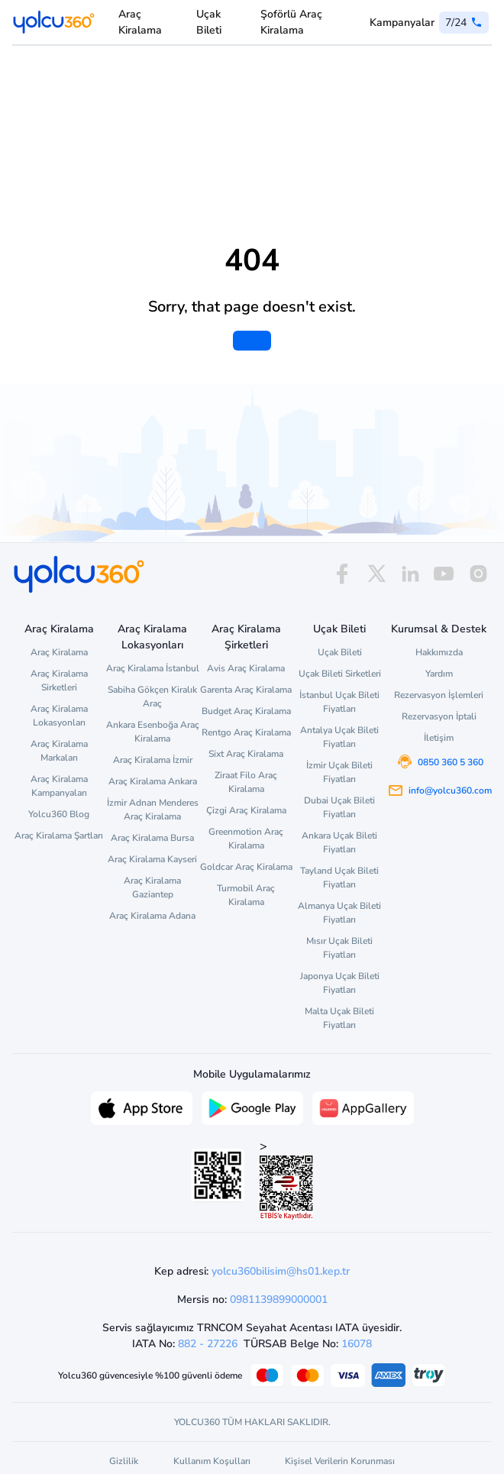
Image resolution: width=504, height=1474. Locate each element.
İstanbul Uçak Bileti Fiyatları (339, 702)
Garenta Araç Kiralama (246, 690)
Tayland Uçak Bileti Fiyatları (339, 878)
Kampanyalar (402, 22)
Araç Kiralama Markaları (59, 751)
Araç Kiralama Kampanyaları (59, 786)
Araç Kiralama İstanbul (152, 668)
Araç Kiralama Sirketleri (59, 680)
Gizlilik (123, 1461)
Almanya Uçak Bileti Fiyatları (339, 913)
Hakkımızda (439, 652)
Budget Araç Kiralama (246, 711)
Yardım (439, 674)
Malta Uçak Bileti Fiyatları (339, 1018)
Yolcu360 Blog (58, 814)
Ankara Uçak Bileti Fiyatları (339, 842)
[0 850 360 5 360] (464, 22)
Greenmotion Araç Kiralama (245, 839)
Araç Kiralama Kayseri (152, 859)
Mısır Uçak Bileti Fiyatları (339, 948)
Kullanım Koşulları (211, 1461)
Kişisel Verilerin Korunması (340, 1461)
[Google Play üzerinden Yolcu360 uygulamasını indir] (252, 1106)
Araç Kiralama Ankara (152, 781)
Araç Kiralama (140, 22)
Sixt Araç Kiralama (245, 754)
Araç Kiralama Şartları (59, 835)
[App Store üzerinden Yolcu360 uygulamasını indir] (141, 1106)
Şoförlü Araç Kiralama (291, 22)
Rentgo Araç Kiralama (246, 732)
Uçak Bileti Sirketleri (340, 674)
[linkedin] (410, 574)
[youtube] (443, 574)
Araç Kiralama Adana (152, 916)
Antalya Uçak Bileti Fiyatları (339, 737)
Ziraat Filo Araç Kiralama (246, 782)
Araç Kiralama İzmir (152, 760)
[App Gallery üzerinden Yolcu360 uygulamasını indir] (363, 1106)
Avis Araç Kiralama (246, 668)
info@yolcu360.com (450, 790)
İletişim (439, 738)
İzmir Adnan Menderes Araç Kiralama (153, 810)
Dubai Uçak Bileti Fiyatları (339, 807)
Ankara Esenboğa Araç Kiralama (152, 732)
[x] (376, 574)
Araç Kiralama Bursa (152, 838)
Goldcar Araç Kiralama (246, 867)
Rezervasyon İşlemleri (438, 695)
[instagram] (478, 574)
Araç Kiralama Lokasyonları (59, 716)
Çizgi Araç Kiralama (246, 810)
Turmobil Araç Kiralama (246, 895)
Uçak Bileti (208, 22)
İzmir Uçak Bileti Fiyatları (339, 772)
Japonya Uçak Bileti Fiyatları (340, 983)
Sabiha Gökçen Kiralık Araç (152, 697)
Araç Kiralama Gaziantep (152, 887)
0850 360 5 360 (450, 762)
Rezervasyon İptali (439, 716)
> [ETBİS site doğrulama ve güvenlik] (286, 1179)
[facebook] (342, 574)
